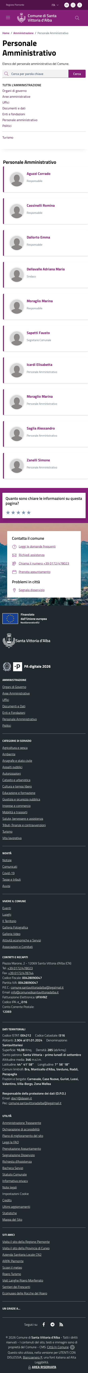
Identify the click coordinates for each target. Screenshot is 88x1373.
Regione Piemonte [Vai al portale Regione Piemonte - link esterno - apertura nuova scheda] (15, 5)
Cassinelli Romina (41, 205)
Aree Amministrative (16, 693)
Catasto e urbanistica (16, 779)
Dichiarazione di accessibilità (21, 1129)
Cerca (77, 73)
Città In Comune (58, 1347)
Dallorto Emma (38, 237)
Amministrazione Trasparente (21, 1122)
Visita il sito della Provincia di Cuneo (25, 1248)
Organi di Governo (14, 686)
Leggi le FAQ (10, 1142)
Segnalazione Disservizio (18, 1155)
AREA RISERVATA (41, 1367)
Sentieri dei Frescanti (16, 1286)
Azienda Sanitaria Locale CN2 (22, 1254)
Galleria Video (11, 933)
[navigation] (8, 17)
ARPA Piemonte (13, 1261)
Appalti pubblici (12, 767)
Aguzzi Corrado (38, 173)
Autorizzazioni (11, 773)
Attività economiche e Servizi (21, 940)
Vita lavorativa (12, 837)
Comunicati (9, 866)
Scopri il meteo (12, 1267)
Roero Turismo (11, 1273)
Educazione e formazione (18, 792)
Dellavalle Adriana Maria (46, 269)
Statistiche (9, 1213)
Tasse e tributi (11, 879)
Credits (7, 1200)
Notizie (7, 860)
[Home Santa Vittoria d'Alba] (42, 18)
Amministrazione (21, 33)
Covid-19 (8, 873)
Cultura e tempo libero (17, 786)
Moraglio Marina (40, 301)
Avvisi (6, 885)
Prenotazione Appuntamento (21, 1148)
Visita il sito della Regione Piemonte (26, 1241)
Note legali (9, 1187)
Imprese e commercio (16, 805)
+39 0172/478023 (20, 968)
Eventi (6, 908)
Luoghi (6, 914)
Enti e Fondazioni (13, 712)
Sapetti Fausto (38, 332)
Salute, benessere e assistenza (22, 818)
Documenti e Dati (13, 706)
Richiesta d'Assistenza (17, 1161)
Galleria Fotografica (15, 927)
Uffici (5, 699)
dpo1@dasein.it (21, 1098)
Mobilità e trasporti (14, 812)
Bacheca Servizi (12, 1167)
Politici (6, 725)
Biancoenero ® (32, 1357)
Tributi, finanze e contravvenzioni (24, 825)
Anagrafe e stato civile (17, 760)
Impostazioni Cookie (15, 1193)
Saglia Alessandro (41, 428)
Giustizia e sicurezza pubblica (21, 799)
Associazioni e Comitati (17, 946)
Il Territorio (9, 920)
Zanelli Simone (38, 460)
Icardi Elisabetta (39, 364)
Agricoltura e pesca (15, 747)
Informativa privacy (15, 1180)
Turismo (7, 831)
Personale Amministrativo (19, 719)
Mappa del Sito (12, 1219)
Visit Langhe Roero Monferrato (22, 1280)
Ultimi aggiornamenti (16, 1206)
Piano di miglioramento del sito (22, 1135)
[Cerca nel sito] (77, 18)
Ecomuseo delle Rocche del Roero (24, 1293)
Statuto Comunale (14, 1174)
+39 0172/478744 (21, 972)
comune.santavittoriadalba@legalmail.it (37, 987)
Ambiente (8, 754)
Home (5, 33)
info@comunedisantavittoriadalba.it (35, 992)
